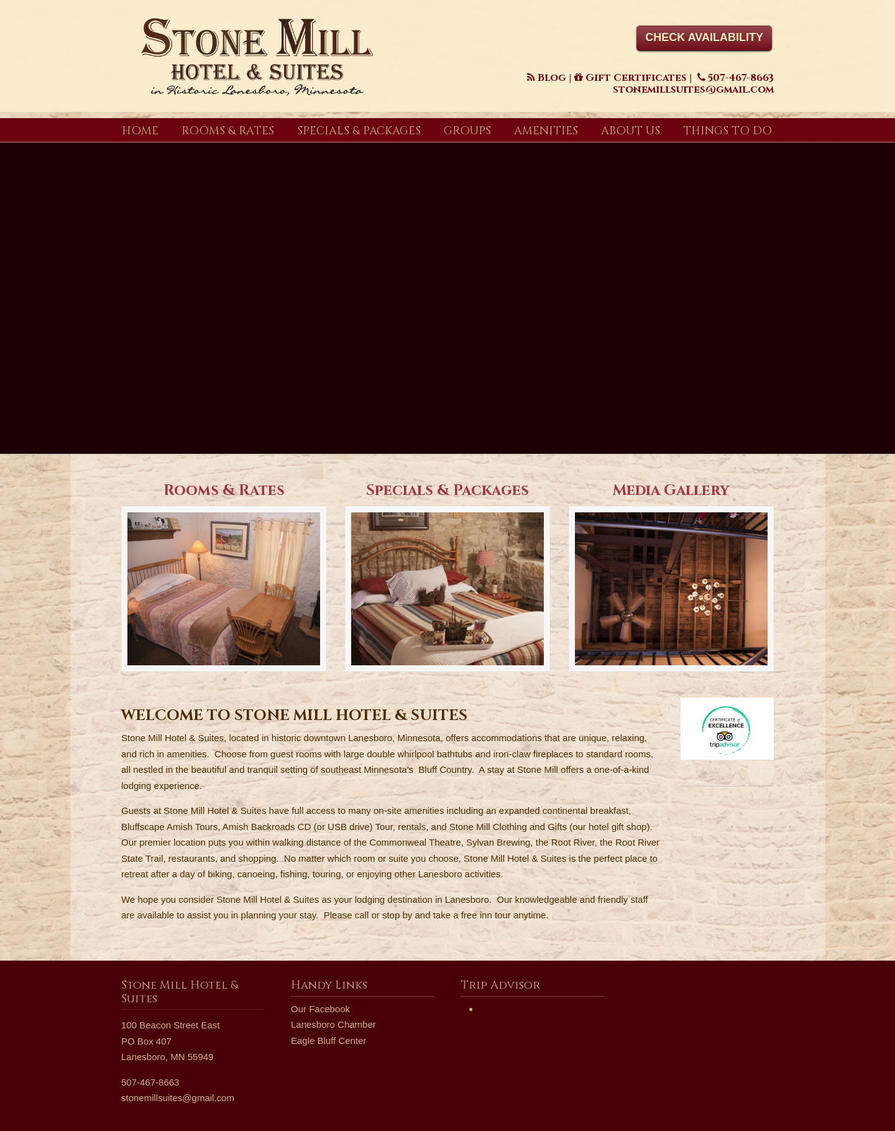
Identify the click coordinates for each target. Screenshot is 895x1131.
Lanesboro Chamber (333, 1024)
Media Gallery (671, 491)
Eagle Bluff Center (328, 1040)
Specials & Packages (447, 491)
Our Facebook (320, 1009)
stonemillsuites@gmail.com (177, 1097)
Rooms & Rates (224, 491)
